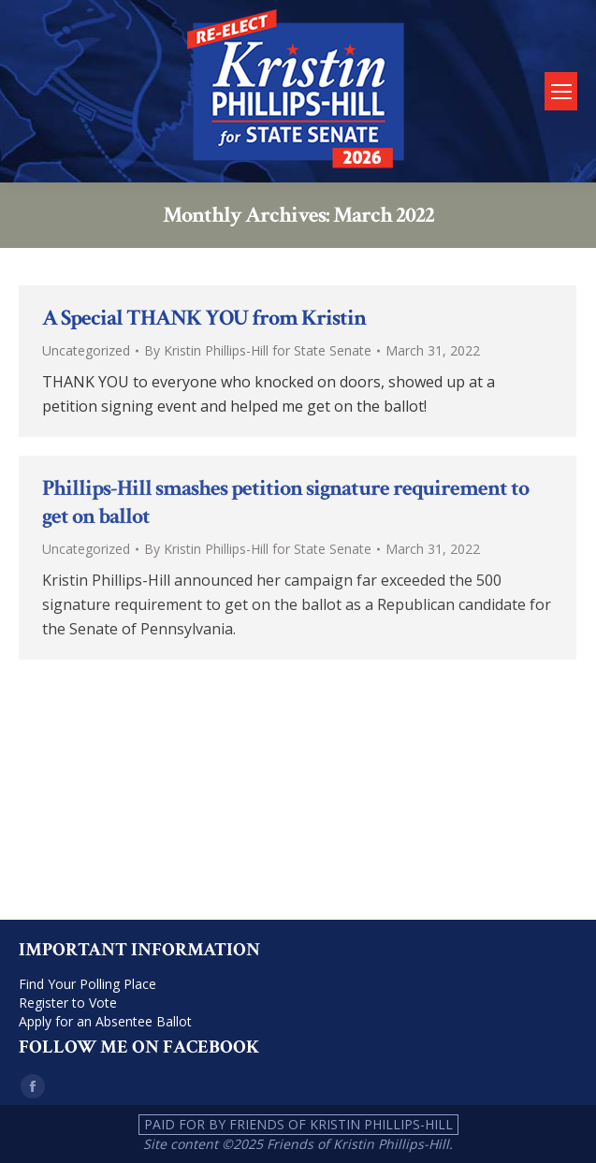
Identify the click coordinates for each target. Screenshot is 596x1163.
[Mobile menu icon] (561, 91)
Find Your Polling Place (87, 984)
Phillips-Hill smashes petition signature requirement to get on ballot (285, 502)
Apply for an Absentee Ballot (105, 1021)
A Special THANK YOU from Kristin (204, 317)
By (257, 350)
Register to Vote (68, 1002)
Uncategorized (86, 350)
